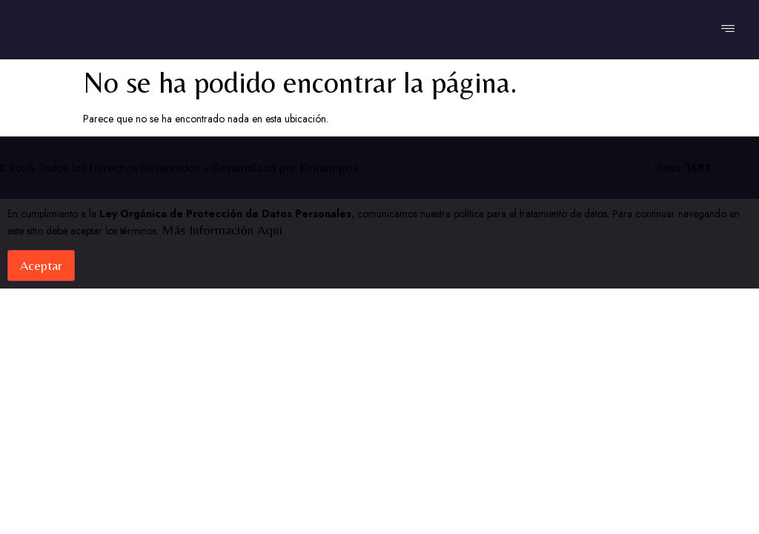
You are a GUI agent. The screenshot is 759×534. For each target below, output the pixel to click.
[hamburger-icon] (727, 29)
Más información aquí (222, 229)
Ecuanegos (328, 167)
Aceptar (41, 265)
